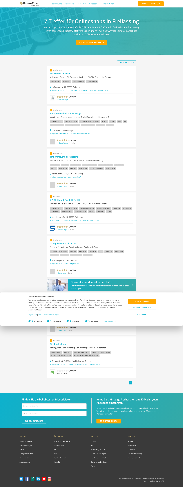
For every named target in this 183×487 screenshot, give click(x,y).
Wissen (85, 441)
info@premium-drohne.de (78, 90)
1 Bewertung (61, 273)
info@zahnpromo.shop (58, 177)
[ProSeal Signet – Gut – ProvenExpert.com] (154, 445)
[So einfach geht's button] (108, 421)
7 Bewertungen (62, 229)
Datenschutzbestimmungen (48, 476)
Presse (117, 441)
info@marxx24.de (56, 263)
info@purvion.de (55, 321)
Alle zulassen (142, 463)
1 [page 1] (130, 382)
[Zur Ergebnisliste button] (34, 421)
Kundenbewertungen (89, 454)
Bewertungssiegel (26, 441)
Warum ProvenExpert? (58, 441)
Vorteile (22, 449)
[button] (56, 3)
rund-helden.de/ (94, 364)
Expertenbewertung (122, 454)
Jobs (51, 454)
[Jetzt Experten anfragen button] (91, 42)
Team (52, 449)
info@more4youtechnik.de (59, 133)
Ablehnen (142, 476)
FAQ (83, 445)
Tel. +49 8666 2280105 (58, 364)
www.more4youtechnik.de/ (80, 133)
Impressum (33, 476)
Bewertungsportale (89, 449)
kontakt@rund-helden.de (78, 364)
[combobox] (54, 406)
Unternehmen (55, 445)
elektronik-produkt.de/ (91, 220)
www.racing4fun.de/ (72, 263)
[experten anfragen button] (150, 3)
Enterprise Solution (26, 454)
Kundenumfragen (26, 445)
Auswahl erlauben (142, 468)
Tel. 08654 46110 (56, 220)
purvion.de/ (68, 321)
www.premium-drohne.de (98, 90)
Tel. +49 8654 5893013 (58, 90)
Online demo (119, 449)
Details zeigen (109, 483)
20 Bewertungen (62, 99)
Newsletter (119, 445)
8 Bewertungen (62, 186)
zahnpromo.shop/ (74, 177)
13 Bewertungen (62, 143)
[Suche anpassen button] (126, 62)
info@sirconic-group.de (72, 220)
